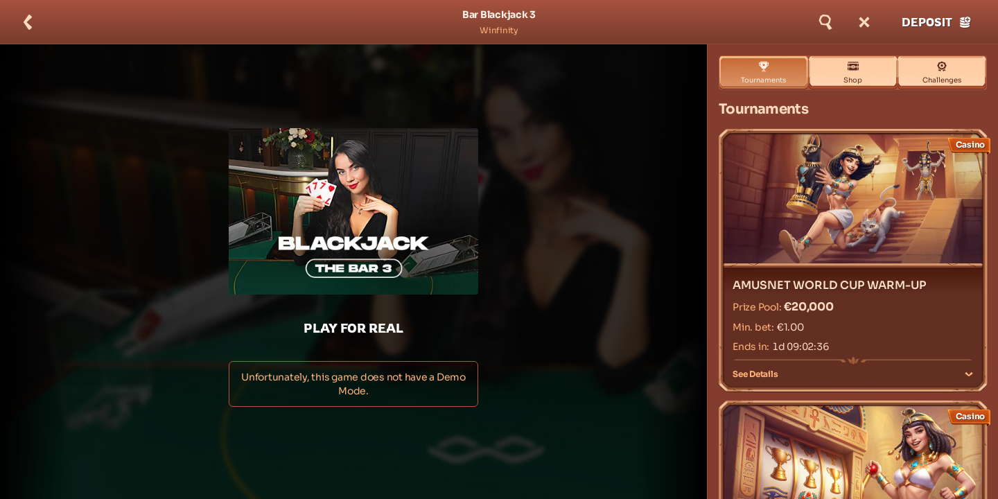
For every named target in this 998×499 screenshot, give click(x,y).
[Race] (864, 22)
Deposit (937, 22)
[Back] (27, 22)
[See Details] (969, 374)
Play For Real (353, 327)
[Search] (825, 22)
